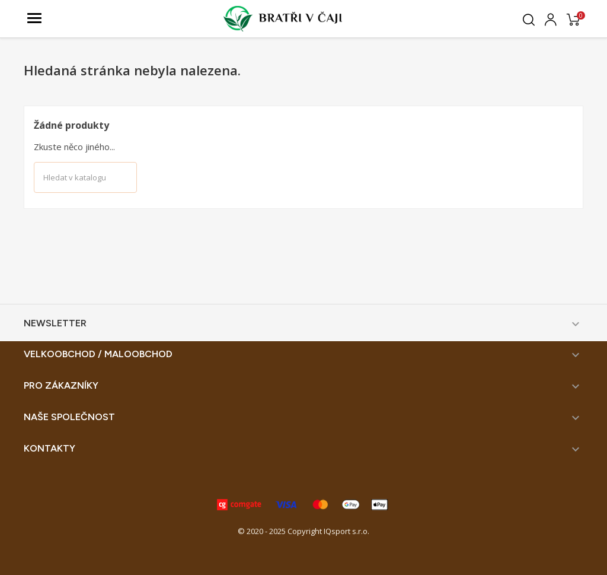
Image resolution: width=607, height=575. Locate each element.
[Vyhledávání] (85, 177)
